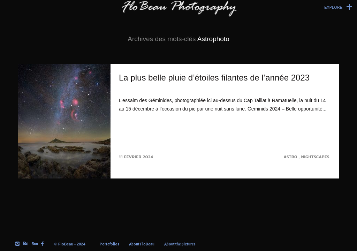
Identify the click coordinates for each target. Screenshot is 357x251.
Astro (290, 156)
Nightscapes (316, 156)
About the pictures (180, 244)
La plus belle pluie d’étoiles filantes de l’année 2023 (214, 77)
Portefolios (109, 244)
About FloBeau (141, 244)
